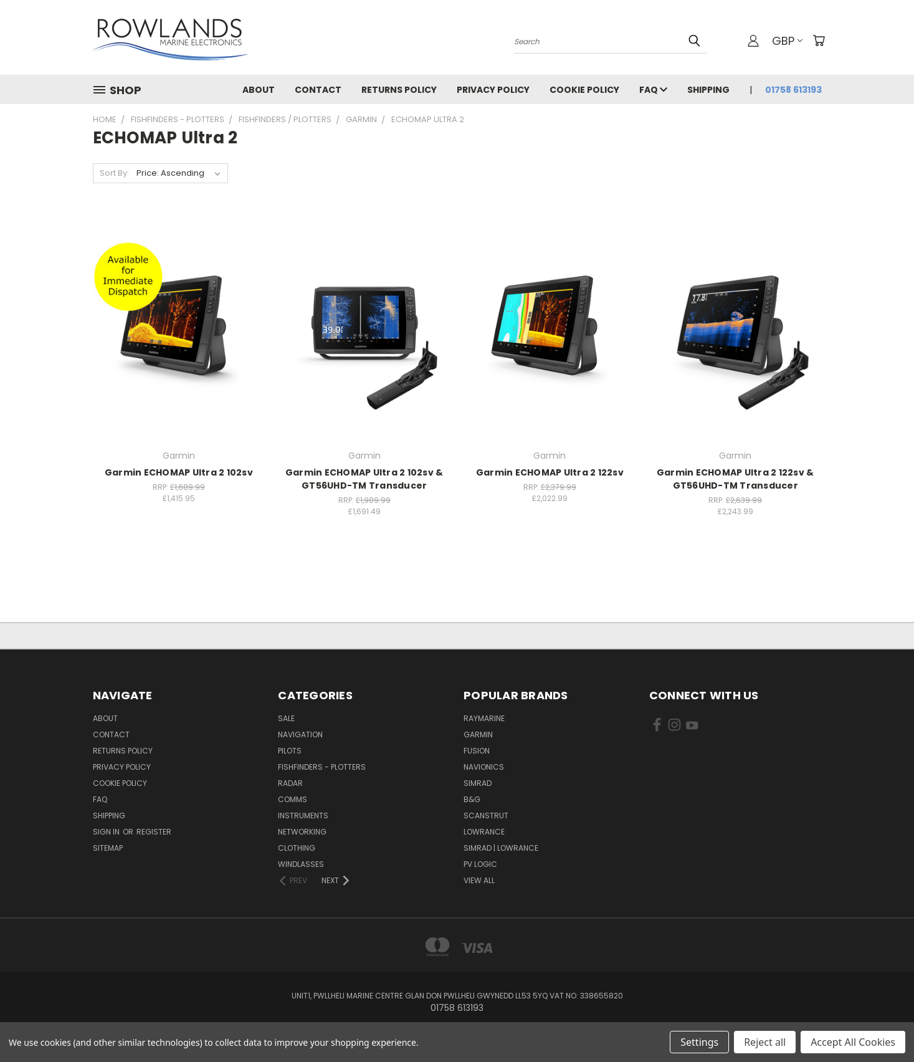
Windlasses (301, 864)
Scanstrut (486, 815)
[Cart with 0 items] (818, 40)
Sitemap (108, 848)
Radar (290, 783)
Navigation (300, 734)
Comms (292, 799)
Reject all (765, 1042)
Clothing (296, 848)
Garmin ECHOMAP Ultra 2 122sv (550, 472)
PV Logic (480, 864)
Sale (286, 718)
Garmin (478, 734)
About (258, 90)
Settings (699, 1042)
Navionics (484, 767)
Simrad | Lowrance (501, 848)
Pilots (290, 750)
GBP (787, 41)
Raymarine (484, 718)
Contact (318, 90)
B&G (472, 799)
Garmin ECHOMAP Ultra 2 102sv (179, 472)
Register (153, 831)
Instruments (303, 815)
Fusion (477, 750)
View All (479, 880)
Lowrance (484, 831)
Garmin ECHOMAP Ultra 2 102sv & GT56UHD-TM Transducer (364, 479)
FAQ (653, 90)
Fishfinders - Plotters (322, 767)
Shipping (708, 90)
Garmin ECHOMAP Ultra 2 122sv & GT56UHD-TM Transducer (735, 479)
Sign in (107, 831)
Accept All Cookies (853, 1042)
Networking (302, 831)
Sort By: (114, 173)
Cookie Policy (584, 90)
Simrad (478, 783)
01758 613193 (793, 90)
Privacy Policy (493, 90)
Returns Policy (399, 90)
